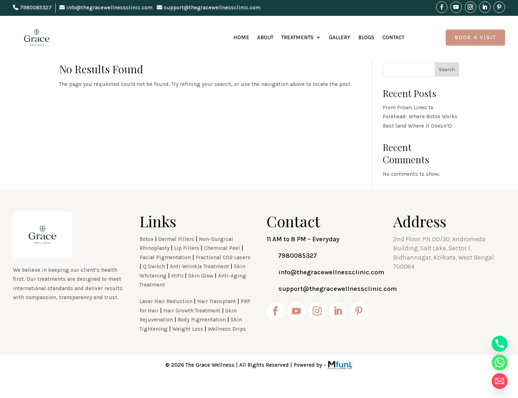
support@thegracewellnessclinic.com (208, 7)
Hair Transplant (216, 317)
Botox (147, 255)
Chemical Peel (222, 264)
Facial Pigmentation (165, 273)
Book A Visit (475, 37)
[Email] (500, 381)
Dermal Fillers (176, 255)
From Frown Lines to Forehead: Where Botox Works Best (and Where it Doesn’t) (420, 132)
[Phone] (500, 344)
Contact (393, 37)
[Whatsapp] (500, 362)
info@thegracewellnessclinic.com (106, 7)
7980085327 (32, 7)
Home (241, 37)
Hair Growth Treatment (192, 326)
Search (447, 85)
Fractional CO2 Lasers (223, 273)
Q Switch (154, 282)
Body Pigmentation (202, 335)
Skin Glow (200, 291)
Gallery (339, 37)
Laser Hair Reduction (166, 317)
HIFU (177, 291)
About (265, 37)
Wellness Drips (227, 345)
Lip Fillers (186, 264)
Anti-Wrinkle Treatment (199, 282)
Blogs (366, 37)
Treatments (297, 37)
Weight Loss (187, 345)
